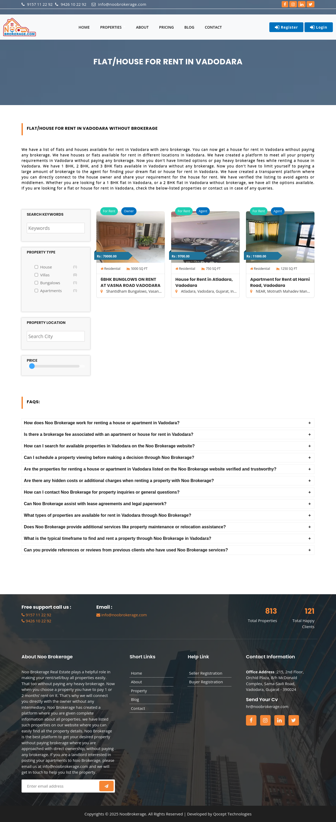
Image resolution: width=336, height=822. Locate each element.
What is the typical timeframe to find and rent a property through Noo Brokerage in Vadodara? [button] (117, 538)
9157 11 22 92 (36, 614)
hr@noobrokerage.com (267, 706)
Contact (213, 27)
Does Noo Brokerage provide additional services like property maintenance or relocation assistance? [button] (125, 527)
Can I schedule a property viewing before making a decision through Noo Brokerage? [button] (109, 457)
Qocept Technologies (232, 813)
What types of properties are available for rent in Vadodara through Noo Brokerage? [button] (107, 515)
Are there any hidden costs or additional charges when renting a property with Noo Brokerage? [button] (119, 480)
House (58, 267)
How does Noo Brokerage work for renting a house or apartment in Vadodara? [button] (102, 423)
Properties (111, 27)
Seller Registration (205, 673)
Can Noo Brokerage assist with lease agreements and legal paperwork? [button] (95, 504)
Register (286, 27)
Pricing (166, 27)
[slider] (32, 366)
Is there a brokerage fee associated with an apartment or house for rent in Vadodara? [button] (108, 434)
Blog (189, 27)
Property (139, 690)
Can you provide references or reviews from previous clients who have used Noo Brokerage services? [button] (126, 550)
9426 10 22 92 (36, 620)
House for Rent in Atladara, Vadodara (204, 282)
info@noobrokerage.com (121, 614)
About (142, 27)
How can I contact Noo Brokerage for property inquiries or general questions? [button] (102, 492)
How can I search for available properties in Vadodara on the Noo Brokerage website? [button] (109, 446)
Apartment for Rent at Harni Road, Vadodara (280, 282)
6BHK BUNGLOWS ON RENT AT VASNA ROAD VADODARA (130, 282)
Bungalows (58, 282)
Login (318, 27)
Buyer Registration (206, 681)
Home (84, 27)
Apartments (58, 290)
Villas (58, 274)
